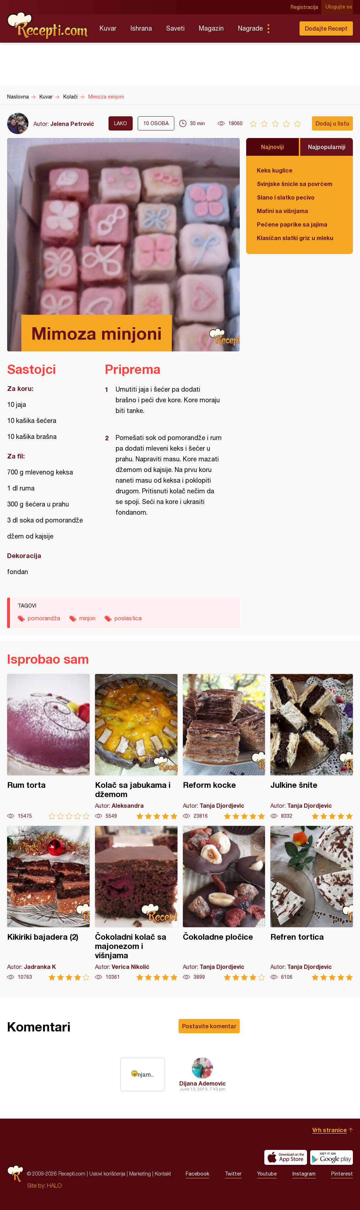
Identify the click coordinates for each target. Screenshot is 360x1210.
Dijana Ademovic (202, 1083)
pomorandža (44, 618)
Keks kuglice (274, 170)
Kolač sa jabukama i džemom (136, 746)
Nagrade (250, 28)
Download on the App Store (285, 1157)
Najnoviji (272, 146)
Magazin (211, 28)
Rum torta (48, 746)
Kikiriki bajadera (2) (48, 903)
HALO (54, 1185)
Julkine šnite (311, 746)
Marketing (140, 1174)
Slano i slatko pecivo (285, 197)
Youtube (267, 1174)
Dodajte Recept (326, 28)
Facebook (197, 1174)
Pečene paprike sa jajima (292, 224)
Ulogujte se (339, 7)
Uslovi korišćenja (107, 1174)
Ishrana (141, 28)
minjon (87, 618)
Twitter (233, 1174)
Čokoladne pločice (224, 903)
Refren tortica (311, 903)
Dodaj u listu (332, 123)
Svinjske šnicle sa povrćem (294, 183)
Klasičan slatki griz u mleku (295, 237)
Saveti (175, 28)
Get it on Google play (331, 1157)
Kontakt (163, 1174)
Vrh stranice (329, 1129)
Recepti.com (48, 25)
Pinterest (342, 1174)
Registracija (305, 7)
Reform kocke (224, 746)
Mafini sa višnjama (282, 210)
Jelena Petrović (72, 123)
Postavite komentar (209, 1026)
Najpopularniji (326, 146)
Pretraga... (282, 28)
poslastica (128, 618)
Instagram (304, 1174)
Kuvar (108, 28)
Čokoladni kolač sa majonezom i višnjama (136, 903)
